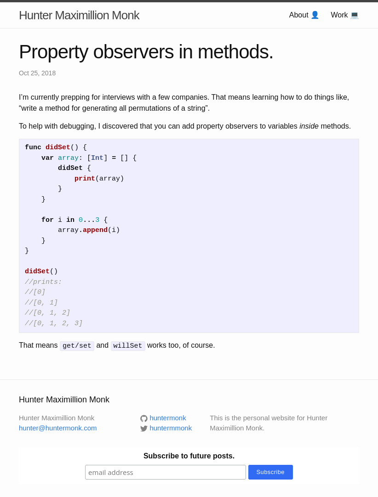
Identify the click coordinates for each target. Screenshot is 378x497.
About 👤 (304, 15)
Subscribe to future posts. (189, 455)
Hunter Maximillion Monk (79, 15)
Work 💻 (345, 15)
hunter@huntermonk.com (58, 427)
